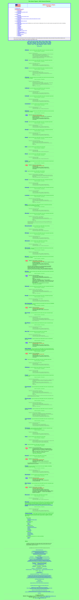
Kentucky (47, 41)
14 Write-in (18, 25)
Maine (28, 42)
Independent (29, 532)
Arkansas (27, 77)
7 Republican (19, 12)
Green (28, 523)
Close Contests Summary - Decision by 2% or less (39, 553)
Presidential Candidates (29, 569)
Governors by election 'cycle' (39, 572)
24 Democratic (19, 11)
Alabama (27, 50)
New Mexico (27, 322)
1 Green (18, 31)
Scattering (29, 537)
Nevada (26, 295)
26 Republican (19, 10)
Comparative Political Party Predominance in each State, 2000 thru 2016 (39, 585)
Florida (28, 41)
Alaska (26, 60)
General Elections (45, 568)
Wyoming (27, 501)
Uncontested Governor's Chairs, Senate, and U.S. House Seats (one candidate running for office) (39, 576)
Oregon (37, 43)
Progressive (29, 529)
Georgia (31, 41)
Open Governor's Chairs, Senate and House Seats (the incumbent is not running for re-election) (39, 575)
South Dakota (29, 44)
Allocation (39, 556)
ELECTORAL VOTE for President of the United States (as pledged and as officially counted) (39, 560)
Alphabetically (34, 563)
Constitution (29, 522)
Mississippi (44, 42)
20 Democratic (19, 17)
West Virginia (49, 44)
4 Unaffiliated (19, 28)
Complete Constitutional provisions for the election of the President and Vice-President (39, 591)
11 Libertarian (19, 26)
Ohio (32, 43)
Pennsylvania (40, 43)
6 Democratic (19, 19)
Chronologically (39, 566)
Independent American (31, 526)
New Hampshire (28, 303)
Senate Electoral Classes (39, 581)
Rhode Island (44, 43)
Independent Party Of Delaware (32, 527)
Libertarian (29, 524)
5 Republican (19, 20)
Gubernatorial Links (39, 46)
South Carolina (49, 43)
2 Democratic (19, 22)
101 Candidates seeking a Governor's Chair (21, 23)
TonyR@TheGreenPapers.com (45, 596)
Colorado (27, 95)
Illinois (37, 41)
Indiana (40, 41)
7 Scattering (19, 27)
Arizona (26, 67)
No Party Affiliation (30, 533)
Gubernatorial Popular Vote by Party (39, 552)
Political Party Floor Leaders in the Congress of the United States (39, 587)
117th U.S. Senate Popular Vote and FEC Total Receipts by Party (39, 551)
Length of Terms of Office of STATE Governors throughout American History (39, 588)
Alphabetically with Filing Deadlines (41, 563)
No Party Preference (30, 534)
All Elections (33, 568)
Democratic (29, 518)
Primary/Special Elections (39, 568)
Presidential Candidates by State (37, 569)
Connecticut (28, 103)
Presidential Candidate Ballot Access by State (47, 569)
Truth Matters (29, 530)
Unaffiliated (29, 535)
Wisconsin (27, 494)
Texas (35, 44)
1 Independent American (20, 32)
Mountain (29, 528)
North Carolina (28, 338)
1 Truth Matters (19, 35)
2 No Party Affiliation (20, 29)
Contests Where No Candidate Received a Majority (39, 554)
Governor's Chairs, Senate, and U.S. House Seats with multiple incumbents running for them (39, 577)
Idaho (35, 41)
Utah (37, 44)
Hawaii (33, 41)
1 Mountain (18, 33)
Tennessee (33, 44)
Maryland (30, 42)
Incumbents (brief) (17, 8)
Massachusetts (34, 42)
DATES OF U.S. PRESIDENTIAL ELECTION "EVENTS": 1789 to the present (39, 559)
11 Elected (16, 14)
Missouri (47, 42)
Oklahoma (34, 43)
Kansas (44, 41)
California (27, 88)
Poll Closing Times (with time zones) (39, 564)
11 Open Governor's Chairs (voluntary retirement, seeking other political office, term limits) (27, 18)
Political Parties (28, 513)
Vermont (40, 44)
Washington (45, 44)
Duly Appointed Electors (39, 557)
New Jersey (27, 312)
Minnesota (41, 42)
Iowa (42, 41)
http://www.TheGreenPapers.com (40, 597)
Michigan (38, 42)
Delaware (27, 110)
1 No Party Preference (20, 34)
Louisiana (50, 41)
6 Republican (19, 21)
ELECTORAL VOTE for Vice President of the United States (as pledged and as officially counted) (39, 561)
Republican (29, 520)
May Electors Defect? (39, 558)
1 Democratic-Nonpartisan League (22, 30)
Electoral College (44, 566)
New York (27, 331)
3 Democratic (19, 15)
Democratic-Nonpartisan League (32, 519)
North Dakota (29, 43)
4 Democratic (19, 13)
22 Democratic (19, 24)
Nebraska (27, 286)
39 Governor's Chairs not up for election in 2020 (22, 16)
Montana (50, 42)
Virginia (42, 44)
